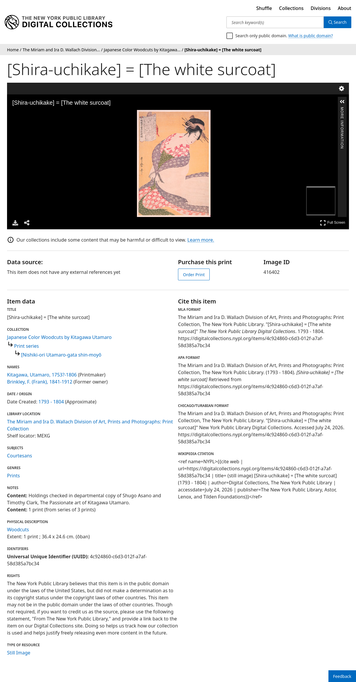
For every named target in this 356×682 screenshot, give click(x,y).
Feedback (342, 676)
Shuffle (264, 8)
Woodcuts (18, 529)
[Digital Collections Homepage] (58, 22)
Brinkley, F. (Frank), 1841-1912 (39, 382)
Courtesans (19, 455)
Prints (13, 475)
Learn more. (200, 240)
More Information (342, 109)
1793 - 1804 (51, 401)
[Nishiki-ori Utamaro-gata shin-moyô (61, 355)
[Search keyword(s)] (274, 22)
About (344, 8)
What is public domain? (310, 35)
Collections (291, 8)
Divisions (320, 8)
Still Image (18, 652)
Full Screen (332, 222)
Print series (26, 346)
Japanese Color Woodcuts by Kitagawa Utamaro (59, 337)
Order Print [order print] (194, 274)
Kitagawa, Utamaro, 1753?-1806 (42, 374)
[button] (342, 102)
